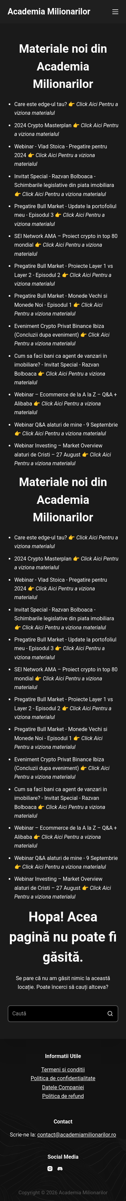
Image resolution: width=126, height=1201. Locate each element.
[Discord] (59, 1168)
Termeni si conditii (63, 1069)
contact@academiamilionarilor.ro (76, 1135)
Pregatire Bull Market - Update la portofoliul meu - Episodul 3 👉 (65, 215)
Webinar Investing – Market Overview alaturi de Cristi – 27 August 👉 (62, 454)
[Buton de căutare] (110, 1013)
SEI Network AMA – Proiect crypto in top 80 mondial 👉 (66, 245)
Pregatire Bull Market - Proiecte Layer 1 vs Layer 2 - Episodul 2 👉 (63, 275)
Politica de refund (63, 1096)
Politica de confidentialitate (63, 1078)
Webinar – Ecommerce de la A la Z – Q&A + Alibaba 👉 (65, 403)
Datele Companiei (63, 1087)
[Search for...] (63, 1013)
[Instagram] (49, 1168)
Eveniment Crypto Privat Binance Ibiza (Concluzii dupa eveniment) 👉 (62, 335)
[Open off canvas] (115, 12)
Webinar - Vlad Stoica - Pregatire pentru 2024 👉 (60, 155)
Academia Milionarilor (49, 11)
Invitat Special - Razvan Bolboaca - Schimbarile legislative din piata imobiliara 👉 (64, 185)
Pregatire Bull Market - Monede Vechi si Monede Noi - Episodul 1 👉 (60, 305)
